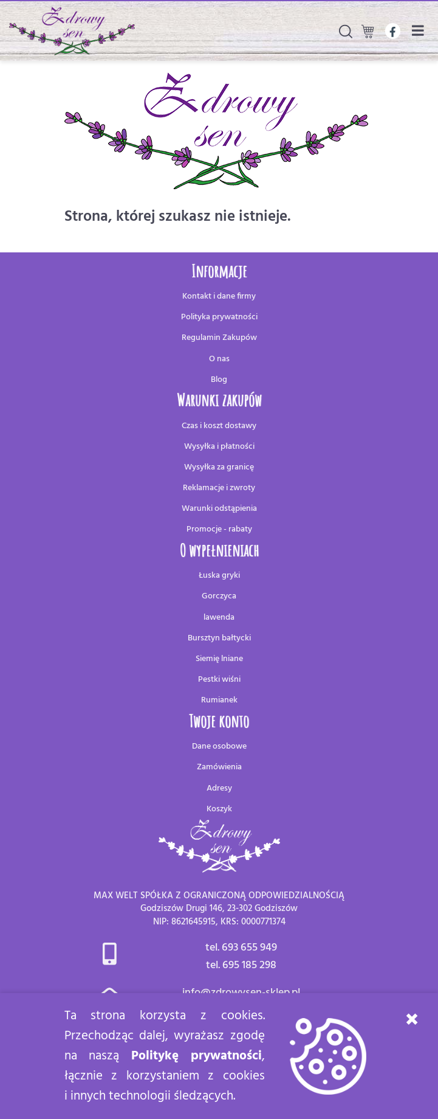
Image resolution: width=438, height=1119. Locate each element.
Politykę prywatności (196, 1056)
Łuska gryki (219, 576)
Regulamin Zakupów (219, 338)
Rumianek (219, 700)
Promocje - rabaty (219, 529)
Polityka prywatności (219, 317)
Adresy (219, 788)
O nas (219, 359)
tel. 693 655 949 (241, 948)
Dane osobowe (219, 747)
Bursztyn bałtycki (219, 638)
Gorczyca (219, 596)
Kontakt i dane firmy (219, 296)
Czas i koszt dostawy (219, 426)
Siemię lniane (219, 659)
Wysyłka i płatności (219, 447)
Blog (219, 380)
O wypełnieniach (219, 550)
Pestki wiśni (219, 680)
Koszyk (219, 809)
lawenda (219, 618)
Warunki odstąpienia (219, 509)
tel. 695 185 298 (241, 965)
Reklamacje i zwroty (219, 488)
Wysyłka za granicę (219, 467)
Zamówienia (219, 767)
